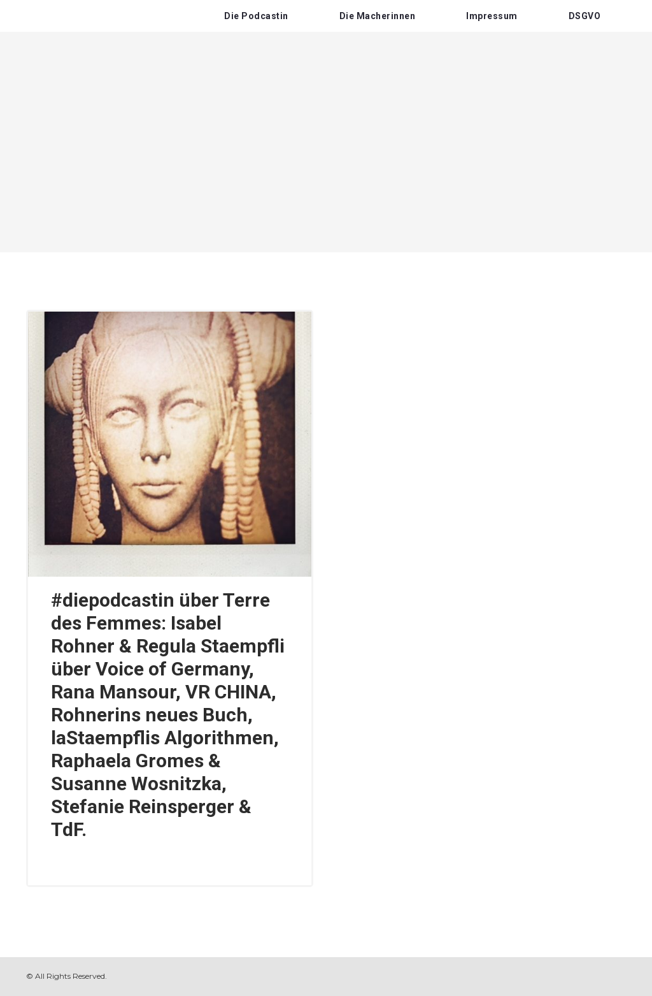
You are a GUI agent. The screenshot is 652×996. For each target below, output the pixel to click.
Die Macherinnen (377, 16)
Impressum (492, 16)
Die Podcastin (256, 16)
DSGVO (585, 16)
